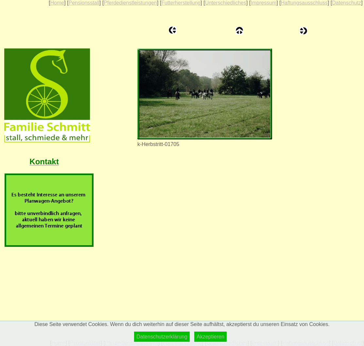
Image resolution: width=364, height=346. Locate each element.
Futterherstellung (180, 3)
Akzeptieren (210, 336)
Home (57, 3)
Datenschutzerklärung (161, 336)
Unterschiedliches (225, 3)
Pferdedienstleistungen (130, 3)
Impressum (263, 3)
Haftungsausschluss (304, 3)
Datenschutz (346, 3)
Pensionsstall (83, 3)
